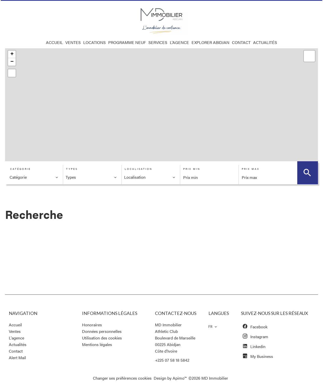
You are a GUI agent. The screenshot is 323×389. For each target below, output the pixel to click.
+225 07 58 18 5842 (172, 360)
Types (72, 169)
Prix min (191, 169)
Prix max (250, 169)
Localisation (138, 169)
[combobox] (34, 177)
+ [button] (12, 54)
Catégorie (20, 169)
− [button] (12, 62)
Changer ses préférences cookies (122, 378)
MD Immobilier (168, 325)
